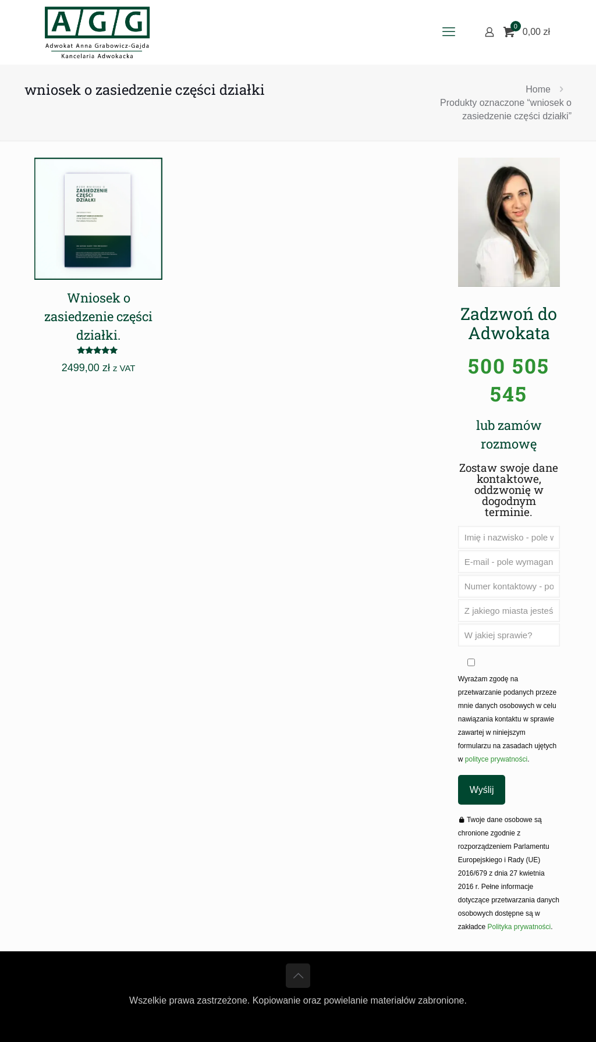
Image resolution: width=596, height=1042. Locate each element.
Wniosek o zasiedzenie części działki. (98, 316)
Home (538, 89)
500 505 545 (508, 379)
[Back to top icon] (298, 975)
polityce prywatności (495, 759)
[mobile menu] (449, 32)
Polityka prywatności (519, 927)
